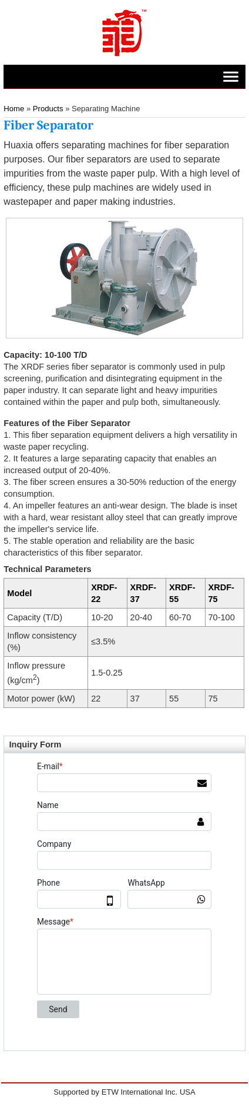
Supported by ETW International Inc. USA (124, 1092)
